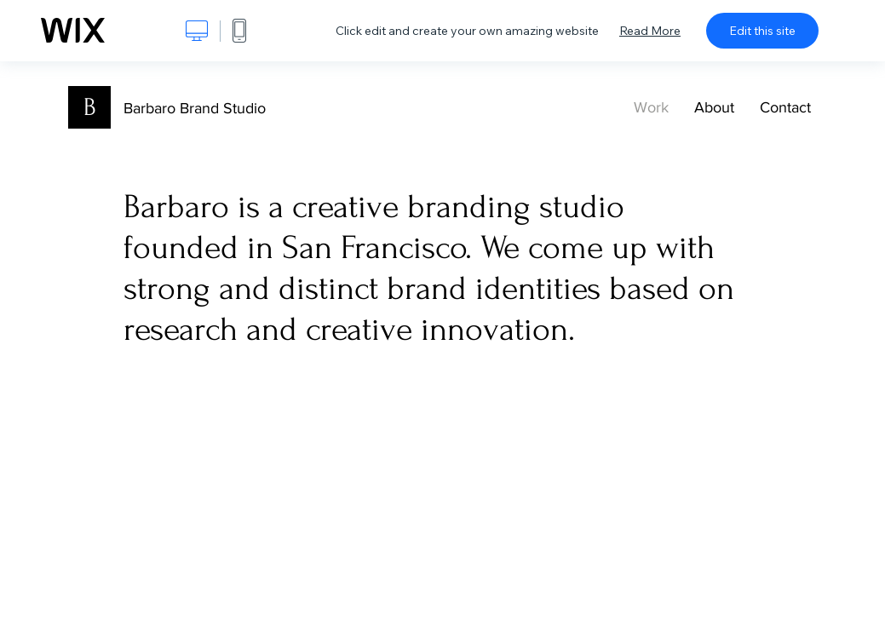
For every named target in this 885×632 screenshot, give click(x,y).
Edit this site (762, 30)
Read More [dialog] (650, 30)
